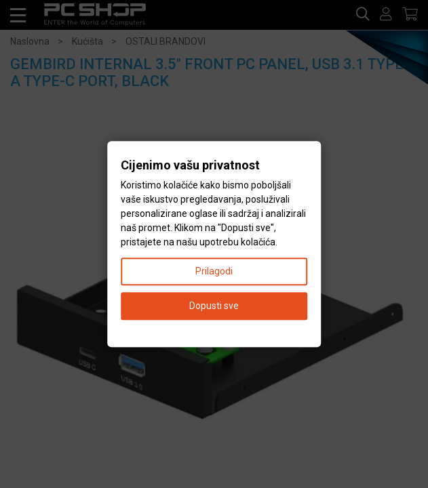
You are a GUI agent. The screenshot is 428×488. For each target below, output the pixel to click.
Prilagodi (214, 271)
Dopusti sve (214, 305)
